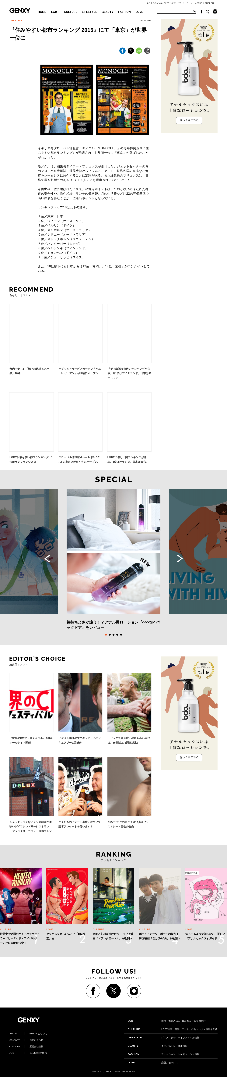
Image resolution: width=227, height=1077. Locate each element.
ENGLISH (209, 3)
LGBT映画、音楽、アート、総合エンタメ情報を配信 (173, 1029)
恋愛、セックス (153, 1062)
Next (180, 558)
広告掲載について (28, 1053)
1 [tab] (106, 635)
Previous (47, 558)
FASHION (124, 12)
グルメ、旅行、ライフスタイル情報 (163, 1037)
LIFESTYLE (89, 12)
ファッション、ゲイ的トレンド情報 (163, 1054)
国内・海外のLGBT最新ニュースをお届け (167, 1021)
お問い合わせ (26, 1040)
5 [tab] (121, 635)
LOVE (139, 12)
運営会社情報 (26, 1046)
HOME (42, 12)
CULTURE (70, 12)
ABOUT (199, 3)
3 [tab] (113, 635)
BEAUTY (108, 12)
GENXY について (28, 1033)
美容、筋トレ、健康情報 (157, 1046)
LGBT (55, 12)
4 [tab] (117, 635)
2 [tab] (110, 635)
